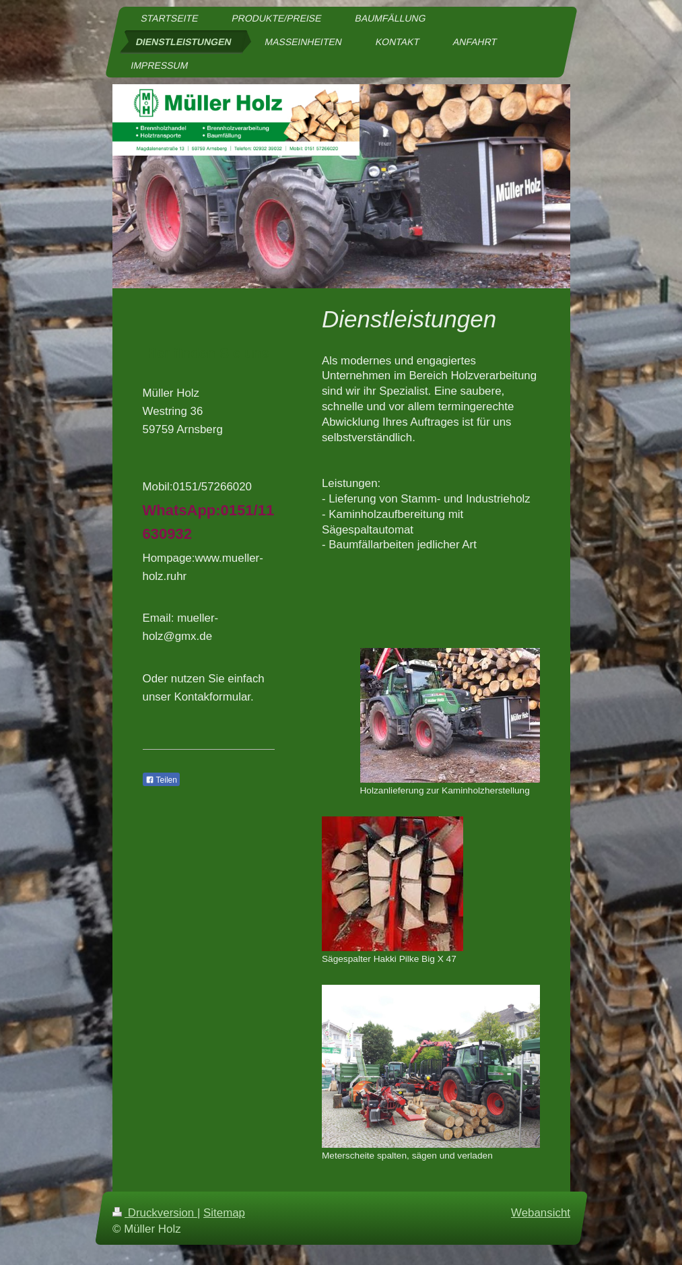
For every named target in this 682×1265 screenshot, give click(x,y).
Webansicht (540, 1212)
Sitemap (224, 1212)
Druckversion (154, 1212)
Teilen (161, 780)
